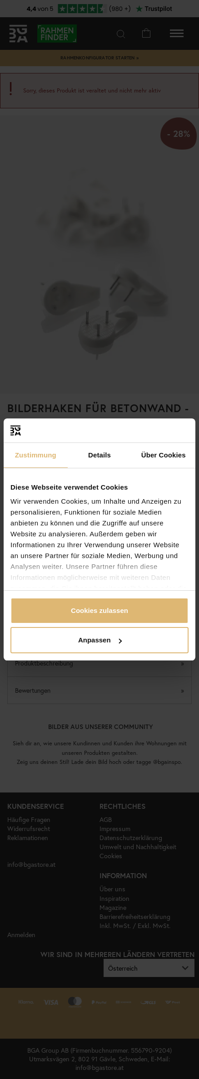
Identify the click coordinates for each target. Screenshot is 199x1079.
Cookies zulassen (99, 610)
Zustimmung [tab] (35, 455)
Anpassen (100, 640)
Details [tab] (99, 455)
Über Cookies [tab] (163, 455)
